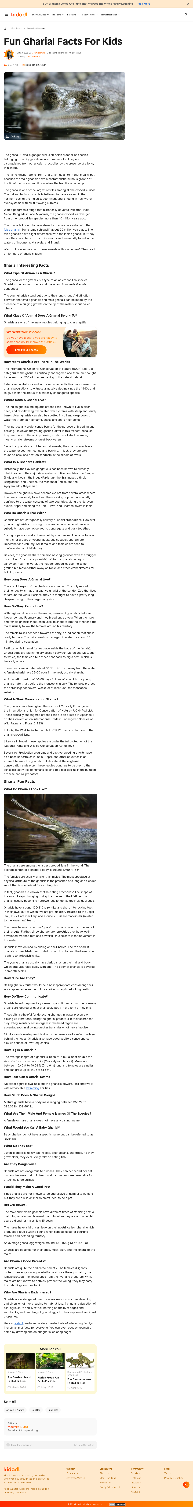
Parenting (71, 14)
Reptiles (36, 1410)
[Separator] (186, 1485)
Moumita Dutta (38, 52)
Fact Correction (86, 1445)
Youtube (135, 1491)
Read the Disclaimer (21, 1445)
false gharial (12, 229)
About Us (104, 1473)
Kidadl (6, 28)
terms (167, 1473)
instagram (136, 1482)
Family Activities (38, 14)
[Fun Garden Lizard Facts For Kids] (20, 1360)
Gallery (15, 136)
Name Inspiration (109, 14)
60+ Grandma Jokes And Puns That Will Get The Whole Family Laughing (87, 3)
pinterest (136, 1478)
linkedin (135, 1487)
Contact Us (72, 1473)
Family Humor (88, 14)
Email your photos (26, 349)
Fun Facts (56, 14)
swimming (32, 1088)
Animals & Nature (16, 1372)
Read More (144, 3)
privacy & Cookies (173, 1478)
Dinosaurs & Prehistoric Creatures (79, 1373)
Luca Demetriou (33, 56)
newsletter (105, 1482)
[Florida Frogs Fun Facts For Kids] (50, 1361)
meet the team (108, 1478)
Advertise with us (75, 1478)
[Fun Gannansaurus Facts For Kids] (80, 1361)
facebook (136, 1473)
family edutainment (110, 1487)
